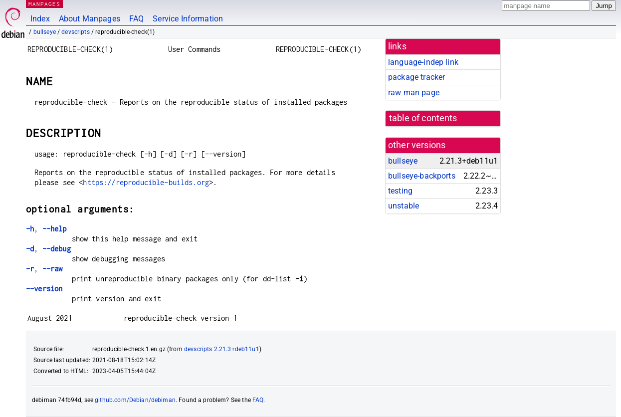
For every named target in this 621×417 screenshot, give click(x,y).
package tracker (416, 77)
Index (40, 18)
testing (400, 191)
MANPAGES (44, 3)
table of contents (423, 118)
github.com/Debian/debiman (135, 400)
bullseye (44, 31)
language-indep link (423, 62)
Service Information (188, 18)
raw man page (413, 92)
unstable (403, 205)
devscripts (75, 31)
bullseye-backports (421, 176)
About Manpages (89, 18)
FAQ (136, 18)
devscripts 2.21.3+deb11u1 (221, 349)
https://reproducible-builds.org (146, 182)
